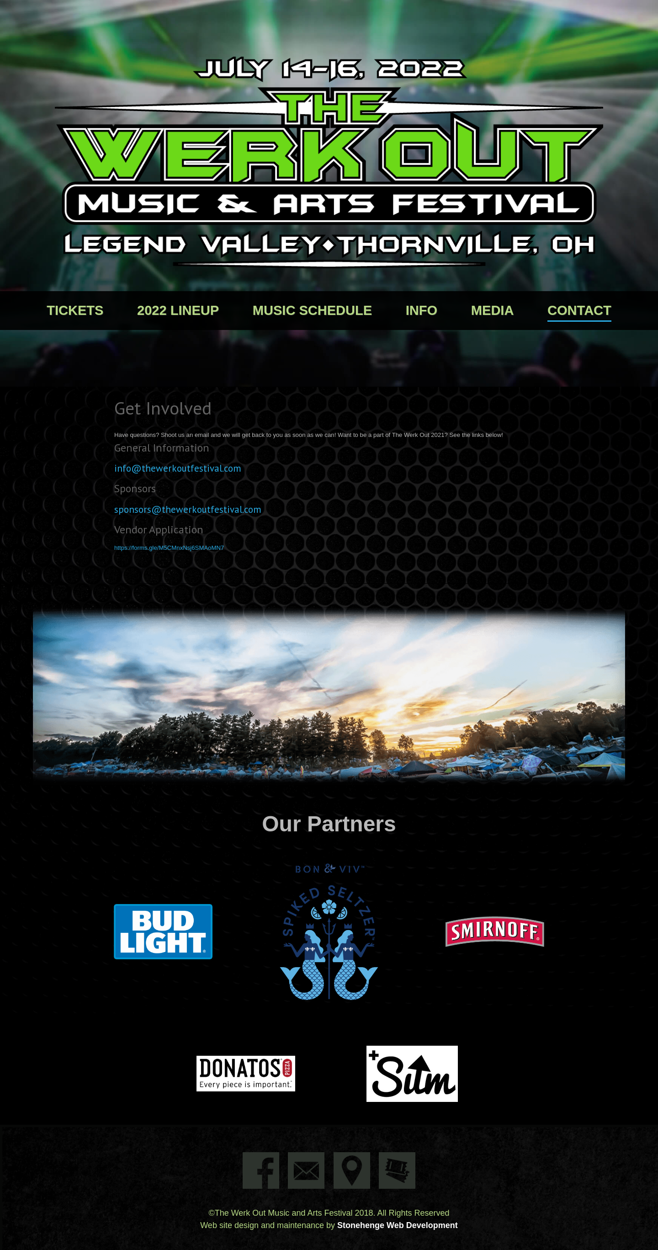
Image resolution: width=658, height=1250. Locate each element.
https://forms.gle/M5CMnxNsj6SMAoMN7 (169, 547)
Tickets (75, 310)
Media (492, 310)
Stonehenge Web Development (397, 1225)
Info (421, 310)
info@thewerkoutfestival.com (177, 468)
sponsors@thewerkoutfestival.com (187, 509)
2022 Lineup (178, 310)
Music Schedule (312, 310)
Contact (579, 310)
